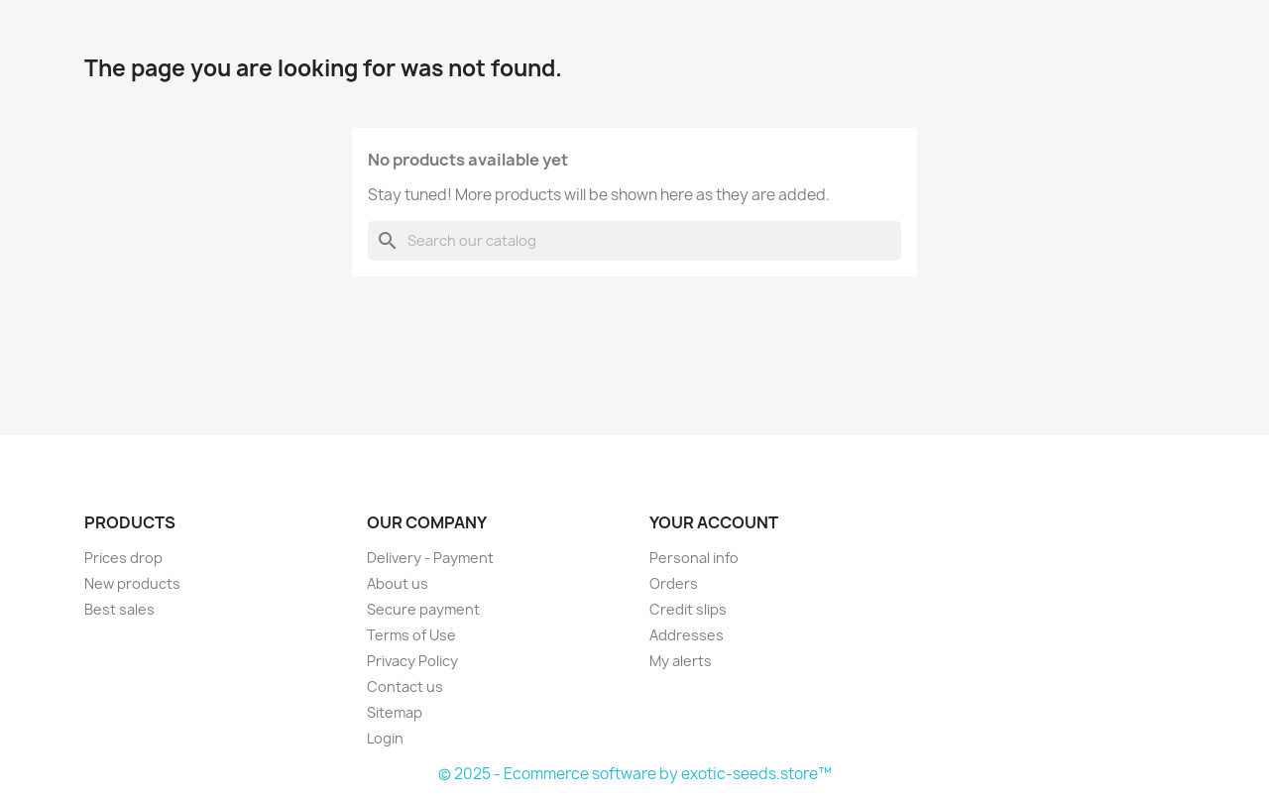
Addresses (686, 635)
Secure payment (423, 609)
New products (132, 583)
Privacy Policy (412, 660)
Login (385, 738)
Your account (713, 522)
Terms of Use (411, 635)
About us (397, 583)
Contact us (405, 686)
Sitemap (394, 712)
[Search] (634, 241)
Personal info (694, 557)
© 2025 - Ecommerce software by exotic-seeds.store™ (635, 773)
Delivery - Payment (430, 557)
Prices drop (123, 557)
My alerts (680, 660)
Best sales (119, 609)
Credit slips (688, 609)
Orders (673, 583)
